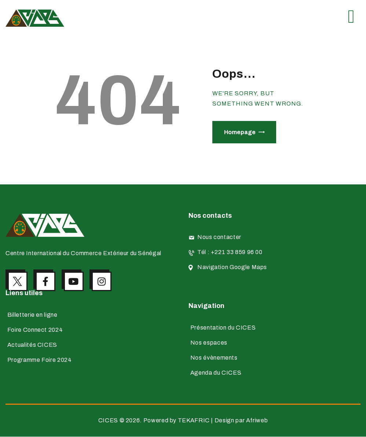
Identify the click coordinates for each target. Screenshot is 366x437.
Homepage (240, 132)
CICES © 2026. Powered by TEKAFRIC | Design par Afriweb (183, 421)
